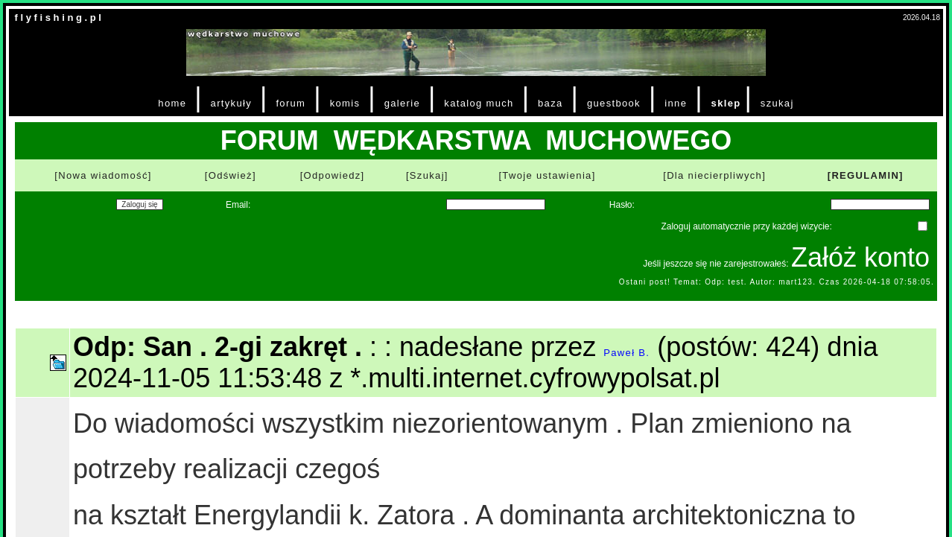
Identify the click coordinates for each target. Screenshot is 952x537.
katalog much (478, 103)
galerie (402, 103)
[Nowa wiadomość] (102, 175)
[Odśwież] (230, 175)
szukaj (777, 103)
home (172, 103)
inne (675, 103)
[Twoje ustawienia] (546, 175)
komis (345, 103)
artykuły (231, 103)
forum (290, 103)
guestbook (614, 103)
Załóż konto (860, 257)
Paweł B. (626, 352)
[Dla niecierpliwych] (714, 175)
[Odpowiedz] (332, 175)
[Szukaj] (427, 175)
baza (550, 103)
